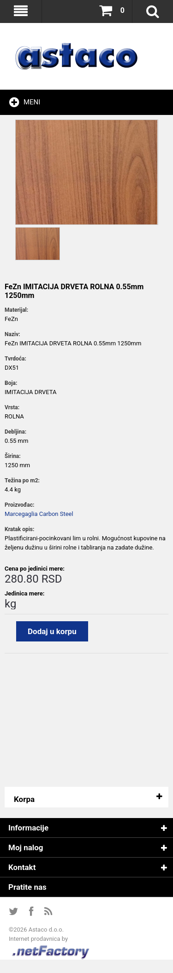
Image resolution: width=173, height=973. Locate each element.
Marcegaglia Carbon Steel (39, 513)
